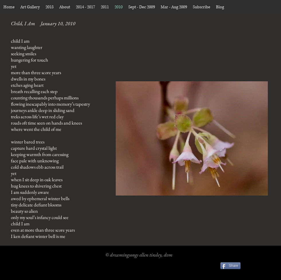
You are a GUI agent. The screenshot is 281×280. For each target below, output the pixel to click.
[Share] (230, 265)
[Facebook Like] (259, 266)
